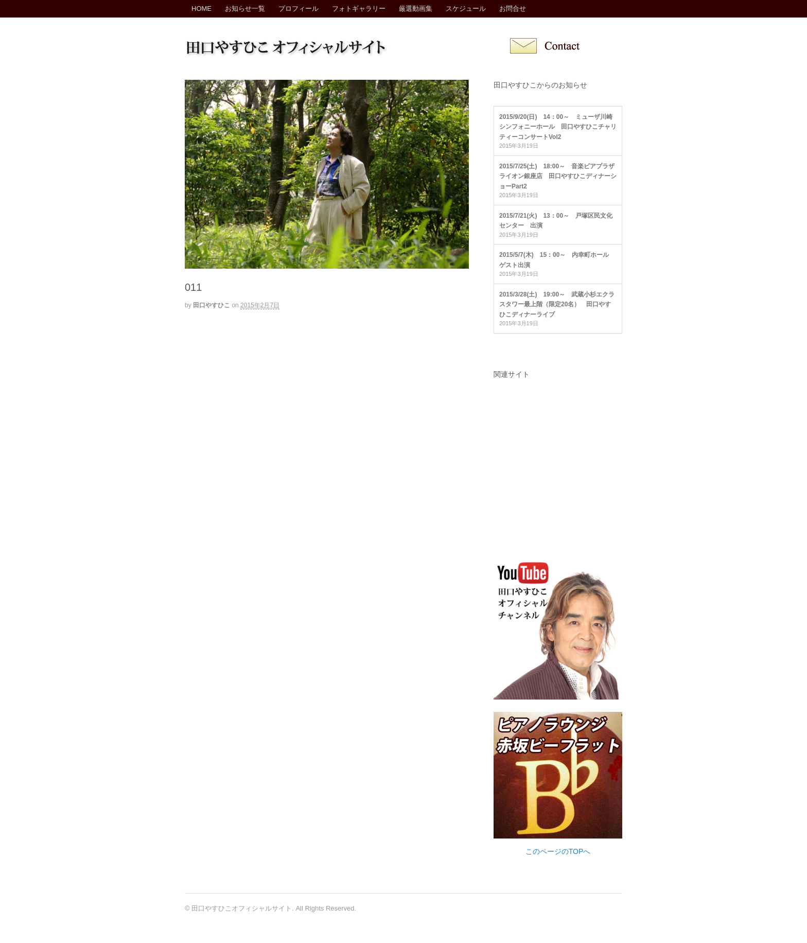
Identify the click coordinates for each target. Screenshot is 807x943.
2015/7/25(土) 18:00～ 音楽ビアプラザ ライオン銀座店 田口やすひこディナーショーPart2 (560, 176)
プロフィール (298, 8)
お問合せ (512, 8)
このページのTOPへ (558, 851)
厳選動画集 (415, 8)
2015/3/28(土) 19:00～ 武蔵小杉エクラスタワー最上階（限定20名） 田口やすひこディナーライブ (557, 304)
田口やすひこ (211, 305)
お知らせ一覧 (245, 8)
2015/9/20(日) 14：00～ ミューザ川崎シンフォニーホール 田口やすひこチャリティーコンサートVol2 (558, 127)
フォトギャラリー (358, 8)
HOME (201, 8)
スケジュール (466, 8)
